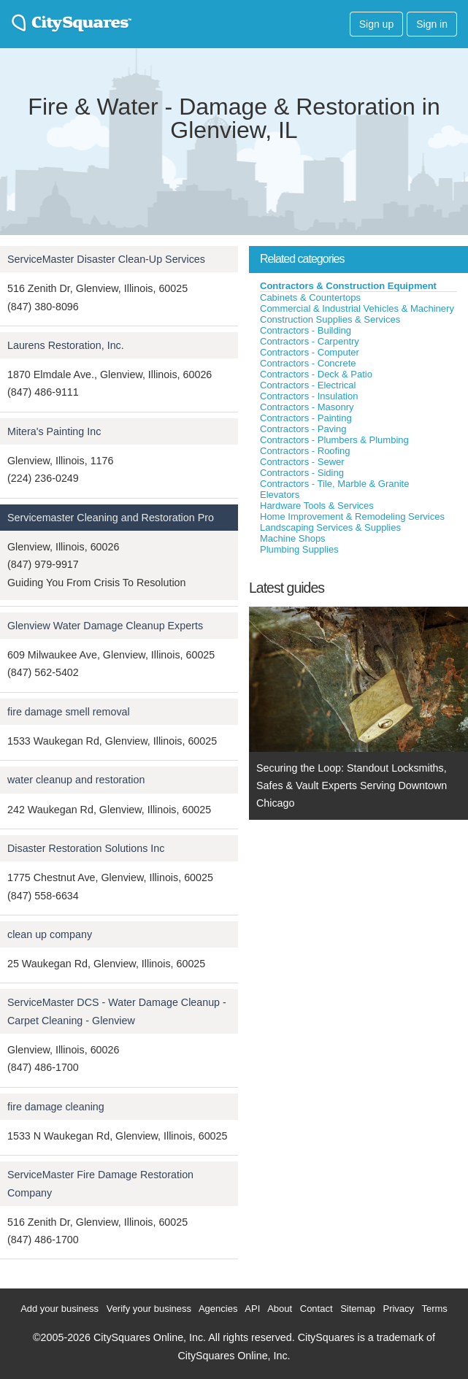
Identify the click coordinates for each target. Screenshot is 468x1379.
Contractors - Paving (303, 428)
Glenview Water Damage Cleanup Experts (105, 625)
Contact (316, 1308)
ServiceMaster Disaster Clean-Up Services (106, 259)
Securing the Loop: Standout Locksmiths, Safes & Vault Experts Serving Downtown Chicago (351, 786)
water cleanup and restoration (76, 779)
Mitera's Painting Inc (54, 431)
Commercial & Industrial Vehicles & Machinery (357, 308)
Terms (434, 1308)
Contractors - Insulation (309, 396)
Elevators (279, 494)
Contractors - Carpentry (309, 341)
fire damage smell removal (68, 712)
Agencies (218, 1308)
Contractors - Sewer (302, 461)
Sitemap (357, 1308)
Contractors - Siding (302, 472)
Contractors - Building (305, 330)
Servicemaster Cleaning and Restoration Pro (110, 517)
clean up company (49, 934)
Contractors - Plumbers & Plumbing (334, 439)
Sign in (432, 24)
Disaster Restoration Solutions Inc (85, 848)
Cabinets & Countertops (310, 297)
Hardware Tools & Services (317, 505)
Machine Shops (293, 538)
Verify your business (149, 1308)
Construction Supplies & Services (330, 319)
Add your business (59, 1308)
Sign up (376, 24)
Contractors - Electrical (308, 385)
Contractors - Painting (306, 417)
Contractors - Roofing (305, 450)
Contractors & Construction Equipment (348, 285)
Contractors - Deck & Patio (316, 374)
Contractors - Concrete (308, 363)
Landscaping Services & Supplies (330, 527)
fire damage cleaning (55, 1107)
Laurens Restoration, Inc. (65, 345)
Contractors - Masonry (307, 407)
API (252, 1308)
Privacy (398, 1308)
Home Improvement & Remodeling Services (352, 516)
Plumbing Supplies (299, 549)
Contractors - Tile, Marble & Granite (334, 483)
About (279, 1308)
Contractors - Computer (309, 352)
